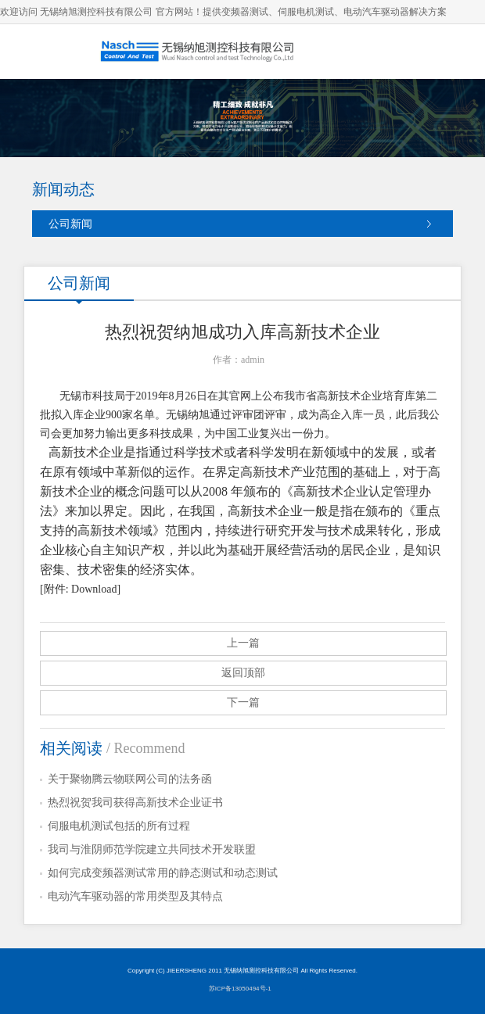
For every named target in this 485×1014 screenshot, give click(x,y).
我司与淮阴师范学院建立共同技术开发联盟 (152, 849)
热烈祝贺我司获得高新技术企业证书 (135, 802)
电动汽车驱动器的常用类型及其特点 (135, 896)
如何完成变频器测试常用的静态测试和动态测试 (163, 873)
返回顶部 (243, 673)
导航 (457, 51)
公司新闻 (70, 223)
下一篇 (243, 702)
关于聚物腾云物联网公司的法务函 (130, 779)
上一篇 (243, 643)
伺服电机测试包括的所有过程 (119, 826)
